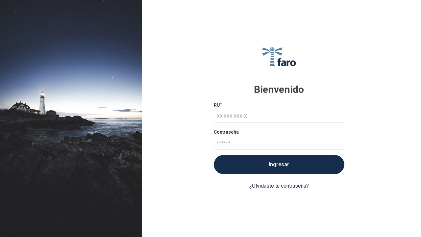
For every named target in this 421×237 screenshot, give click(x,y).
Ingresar (279, 164)
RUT (218, 105)
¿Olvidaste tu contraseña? (279, 186)
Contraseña (226, 132)
